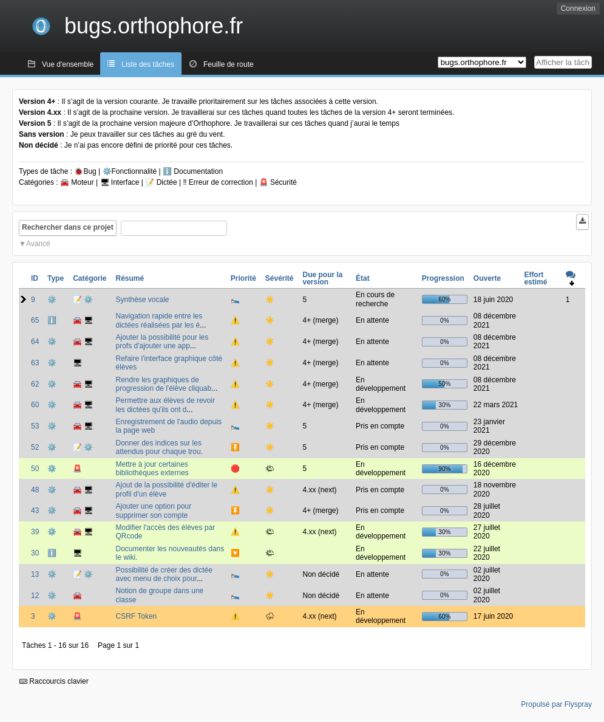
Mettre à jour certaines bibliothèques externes (151, 468)
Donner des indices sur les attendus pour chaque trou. (158, 447)
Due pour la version (323, 278)
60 (35, 405)
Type (55, 278)
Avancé (38, 243)
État (363, 278)
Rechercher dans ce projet (68, 227)
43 (35, 510)
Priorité (243, 278)
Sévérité (279, 278)
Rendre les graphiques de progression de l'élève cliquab (163, 384)
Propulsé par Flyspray (556, 704)
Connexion (578, 8)
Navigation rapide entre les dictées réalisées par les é (158, 320)
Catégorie (89, 278)
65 (35, 320)
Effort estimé (535, 278)
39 (35, 532)
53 (35, 426)
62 (35, 384)
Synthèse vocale (142, 299)
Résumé (129, 278)
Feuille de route (228, 64)
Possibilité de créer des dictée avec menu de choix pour (163, 574)
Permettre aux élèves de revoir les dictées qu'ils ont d (164, 404)
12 (35, 595)
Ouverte (487, 278)
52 (35, 447)
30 (35, 553)
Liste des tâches (147, 64)
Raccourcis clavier (54, 681)
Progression (443, 278)
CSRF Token (136, 616)
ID (34, 278)
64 (35, 341)
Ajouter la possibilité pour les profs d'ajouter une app (161, 341)
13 (35, 574)
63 (35, 363)
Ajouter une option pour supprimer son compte (153, 510)
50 (35, 468)
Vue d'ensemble (67, 64)
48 (35, 490)
